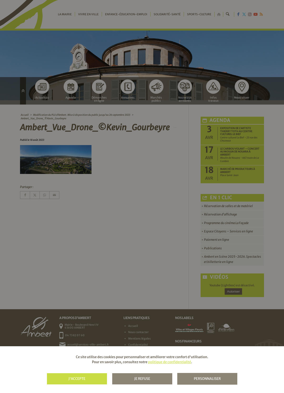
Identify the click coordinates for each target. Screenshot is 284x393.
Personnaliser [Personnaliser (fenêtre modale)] (207, 379)
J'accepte (76, 379)
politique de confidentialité (169, 362)
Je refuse (142, 379)
